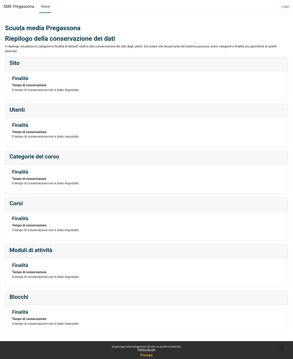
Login (286, 6)
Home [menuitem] (45, 6)
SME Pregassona (18, 6)
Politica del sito (146, 349)
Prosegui (146, 355)
